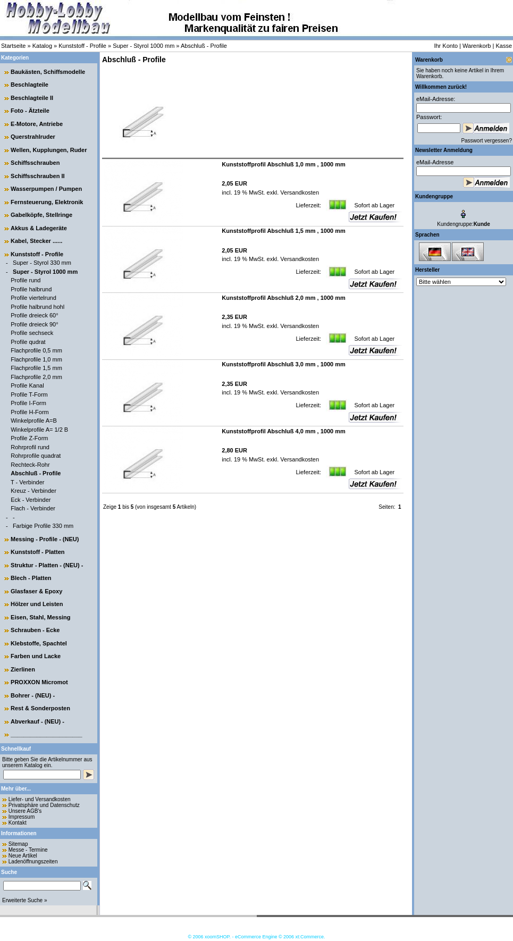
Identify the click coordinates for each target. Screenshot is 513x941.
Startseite (13, 46)
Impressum (22, 817)
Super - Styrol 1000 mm (143, 46)
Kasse (503, 46)
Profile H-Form (30, 412)
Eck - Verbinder (31, 500)
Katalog (42, 46)
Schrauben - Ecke (35, 630)
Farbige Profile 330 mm (43, 526)
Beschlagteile (29, 84)
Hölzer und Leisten (37, 604)
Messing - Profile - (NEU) (45, 539)
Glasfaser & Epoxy (36, 591)
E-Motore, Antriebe (37, 124)
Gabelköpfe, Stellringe (41, 215)
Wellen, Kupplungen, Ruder (49, 150)
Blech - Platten (31, 578)
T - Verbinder (27, 482)
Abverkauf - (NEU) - (37, 721)
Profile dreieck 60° (34, 315)
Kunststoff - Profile (82, 46)
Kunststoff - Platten (37, 552)
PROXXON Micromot (39, 682)
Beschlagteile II (32, 98)
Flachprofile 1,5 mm (36, 368)
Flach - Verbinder (33, 508)
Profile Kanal (27, 385)
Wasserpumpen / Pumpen (46, 189)
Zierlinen (23, 669)
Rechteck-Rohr (30, 464)
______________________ (46, 734)
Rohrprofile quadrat (36, 455)
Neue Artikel (23, 856)
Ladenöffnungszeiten (33, 861)
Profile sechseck (32, 333)
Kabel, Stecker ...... (36, 241)
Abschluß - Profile (204, 46)
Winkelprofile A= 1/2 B (39, 429)
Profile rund (25, 280)
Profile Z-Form (29, 438)
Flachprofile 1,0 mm (36, 359)
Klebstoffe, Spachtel (39, 643)
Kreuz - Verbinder (33, 491)
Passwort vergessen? (486, 141)
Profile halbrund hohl (37, 307)
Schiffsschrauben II (37, 176)
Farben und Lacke (36, 656)
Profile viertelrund (33, 298)
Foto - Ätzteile (30, 110)
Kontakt (18, 823)
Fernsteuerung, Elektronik (47, 202)
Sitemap (18, 844)
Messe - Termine (28, 850)
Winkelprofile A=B (34, 420)
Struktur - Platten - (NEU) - (47, 565)
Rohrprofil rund (30, 447)
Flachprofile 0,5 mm (36, 350)
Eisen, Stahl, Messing (40, 617)
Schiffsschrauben (35, 162)
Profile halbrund (31, 289)
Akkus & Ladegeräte (39, 228)
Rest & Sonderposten (40, 708)
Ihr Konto (446, 46)
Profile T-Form (29, 394)
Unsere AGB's (25, 811)
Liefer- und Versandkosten (40, 799)
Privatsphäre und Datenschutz (44, 805)
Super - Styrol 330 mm (42, 262)
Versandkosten (299, 192)
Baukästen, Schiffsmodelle (48, 72)
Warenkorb (476, 46)
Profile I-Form (28, 403)
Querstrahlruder (33, 136)
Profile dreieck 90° (34, 324)
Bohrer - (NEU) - (33, 695)
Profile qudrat (28, 342)
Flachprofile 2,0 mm (36, 377)
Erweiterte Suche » (24, 900)
